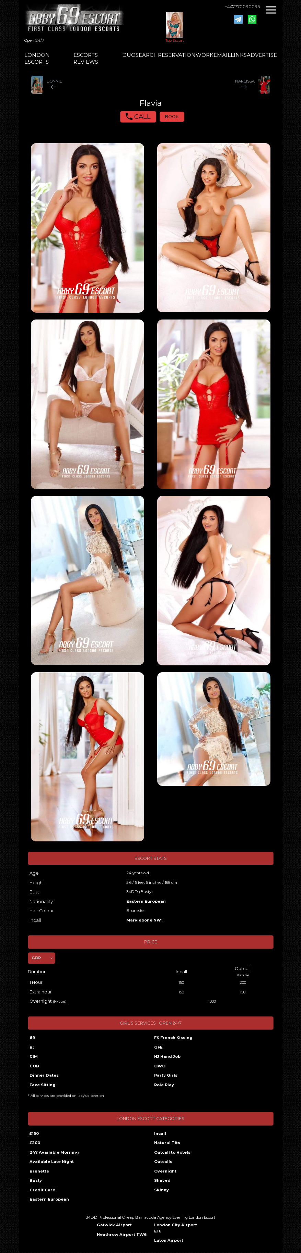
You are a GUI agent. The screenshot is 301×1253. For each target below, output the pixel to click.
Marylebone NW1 (144, 920)
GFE (158, 1047)
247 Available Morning (54, 1152)
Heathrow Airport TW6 (122, 1234)
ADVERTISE (262, 55)
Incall (160, 1133)
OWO (159, 1066)
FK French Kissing (173, 1037)
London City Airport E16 (175, 1228)
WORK (204, 55)
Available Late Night (52, 1161)
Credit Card (43, 1190)
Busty (36, 1180)
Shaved (162, 1180)
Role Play (164, 1084)
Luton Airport (168, 1240)
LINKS (239, 55)
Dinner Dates (44, 1075)
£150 (34, 1133)
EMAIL (222, 55)
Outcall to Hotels (172, 1152)
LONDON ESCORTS (37, 58)
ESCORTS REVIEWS (85, 58)
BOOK (172, 116)
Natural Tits (167, 1142)
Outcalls (163, 1161)
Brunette (39, 1171)
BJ (32, 1047)
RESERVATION (177, 55)
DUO (129, 55)
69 (32, 1037)
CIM (34, 1056)
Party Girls (165, 1075)
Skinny (161, 1190)
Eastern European (146, 901)
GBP (36, 957)
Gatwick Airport (114, 1225)
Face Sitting (43, 1084)
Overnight (165, 1171)
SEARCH (147, 55)
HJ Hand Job (167, 1056)
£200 (35, 1142)
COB (34, 1066)
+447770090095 (242, 6)
